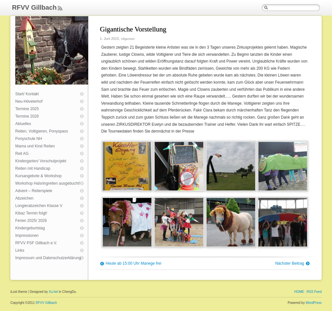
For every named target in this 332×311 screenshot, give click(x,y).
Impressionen (27, 235)
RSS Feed (314, 292)
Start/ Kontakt (27, 94)
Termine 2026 (27, 116)
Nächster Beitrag (289, 263)
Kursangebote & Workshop (38, 176)
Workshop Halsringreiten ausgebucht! (47, 183)
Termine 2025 (27, 109)
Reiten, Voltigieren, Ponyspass (41, 131)
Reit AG (22, 153)
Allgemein (128, 38)
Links (19, 250)
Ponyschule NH (28, 138)
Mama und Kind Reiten (35, 146)
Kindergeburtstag (30, 228)
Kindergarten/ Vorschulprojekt (40, 161)
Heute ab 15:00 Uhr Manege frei (133, 263)
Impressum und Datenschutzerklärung (48, 258)
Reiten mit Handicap (32, 168)
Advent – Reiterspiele (33, 191)
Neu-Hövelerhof (28, 101)
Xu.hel (53, 292)
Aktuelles (23, 123)
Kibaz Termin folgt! (31, 213)
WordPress (314, 303)
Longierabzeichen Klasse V (38, 205)
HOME (299, 292)
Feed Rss (59, 8)
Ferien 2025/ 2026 (31, 220)
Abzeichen (24, 198)
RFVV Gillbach (34, 7)
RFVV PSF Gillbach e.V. (36, 243)
